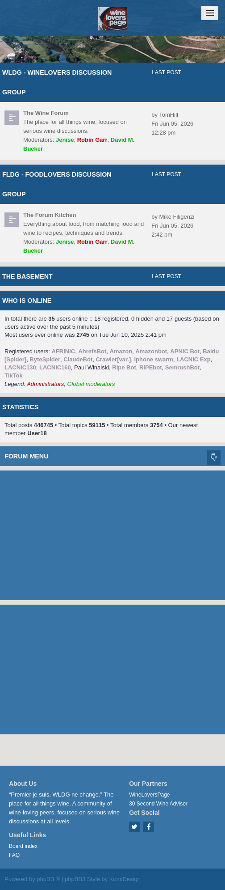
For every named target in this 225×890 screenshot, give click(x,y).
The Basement (27, 276)
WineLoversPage (149, 795)
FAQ (14, 855)
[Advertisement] (112, 533)
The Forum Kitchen (49, 215)
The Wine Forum (46, 113)
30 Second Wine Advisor (158, 804)
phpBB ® (48, 879)
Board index (23, 846)
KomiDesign (125, 879)
